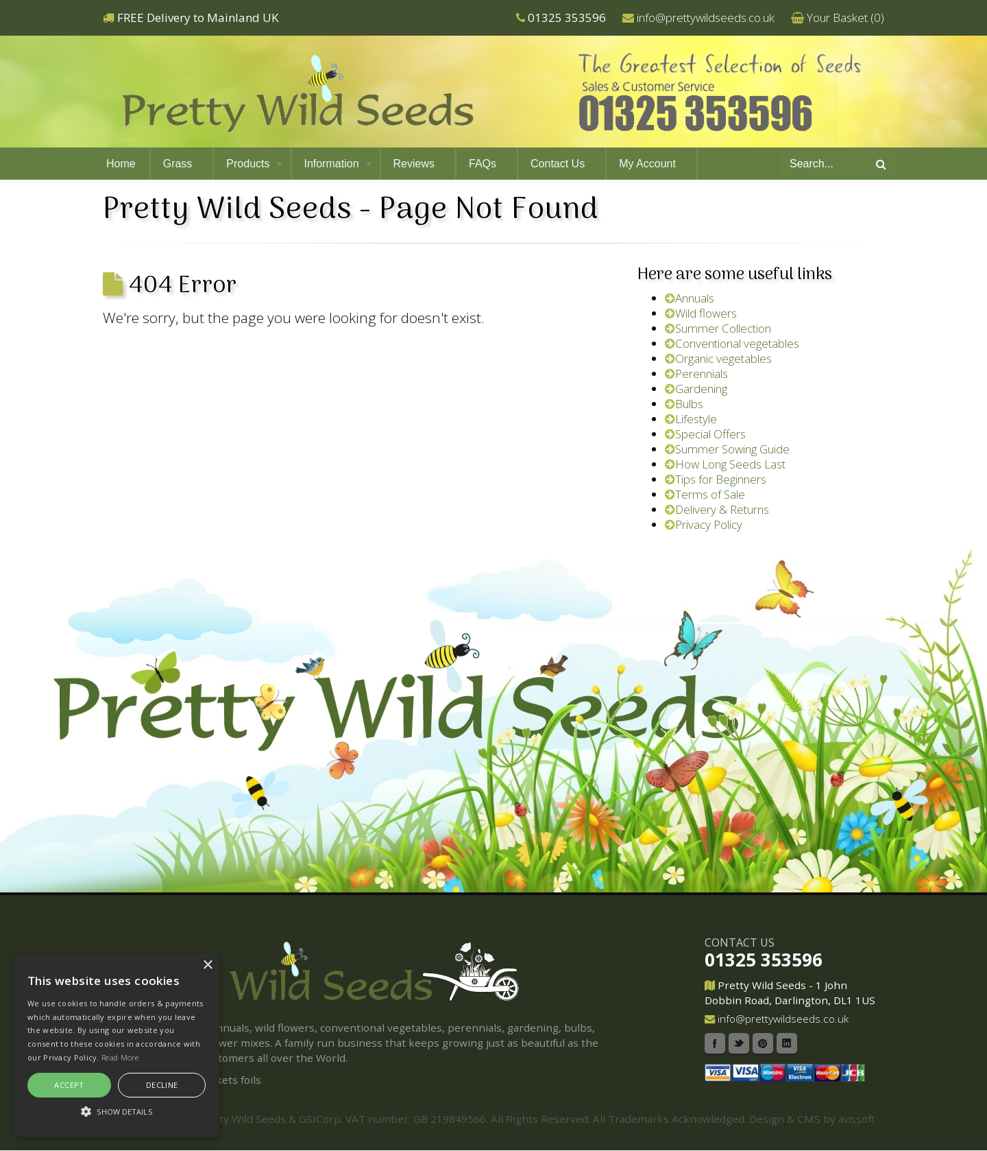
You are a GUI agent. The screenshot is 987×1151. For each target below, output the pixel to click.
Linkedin (787, 1043)
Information (331, 163)
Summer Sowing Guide (727, 449)
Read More (120, 1057)
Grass (178, 163)
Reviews (414, 163)
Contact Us (558, 163)
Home (121, 163)
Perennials (696, 373)
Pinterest (763, 1043)
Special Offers (705, 434)
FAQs (482, 163)
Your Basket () (845, 17)
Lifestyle (691, 419)
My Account (647, 163)
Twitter (739, 1043)
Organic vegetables (718, 358)
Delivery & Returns (717, 509)
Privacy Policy (703, 524)
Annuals (689, 298)
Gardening (696, 388)
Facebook (715, 1043)
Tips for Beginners (715, 479)
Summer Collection (718, 328)
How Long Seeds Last (725, 464)
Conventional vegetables (732, 343)
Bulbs (684, 404)
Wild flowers (701, 313)
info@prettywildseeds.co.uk (706, 17)
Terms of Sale (705, 494)
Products (247, 163)
